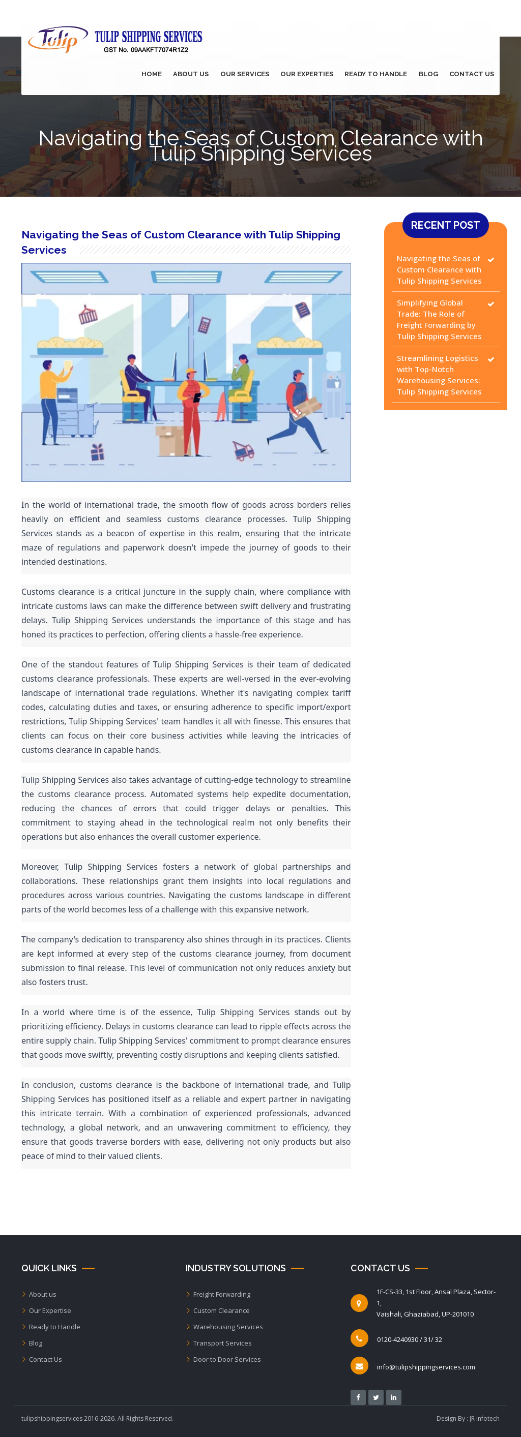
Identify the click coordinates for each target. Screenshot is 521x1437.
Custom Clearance (218, 1310)
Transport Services (219, 1343)
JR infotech (485, 1418)
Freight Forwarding (218, 1294)
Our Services (249, 74)
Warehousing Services (224, 1326)
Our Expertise (46, 1310)
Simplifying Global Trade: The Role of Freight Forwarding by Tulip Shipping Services (439, 319)
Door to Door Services (223, 1359)
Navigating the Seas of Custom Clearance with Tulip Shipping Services (439, 269)
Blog (430, 74)
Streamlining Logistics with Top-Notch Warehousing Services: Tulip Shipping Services (439, 374)
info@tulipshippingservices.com (426, 1366)
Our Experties (310, 74)
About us (38, 1294)
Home (159, 74)
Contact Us (472, 74)
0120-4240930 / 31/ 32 (409, 1339)
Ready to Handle (379, 74)
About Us (197, 74)
